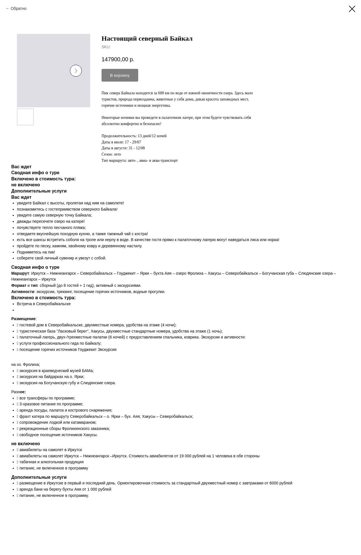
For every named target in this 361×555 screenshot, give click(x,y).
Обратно (19, 8)
